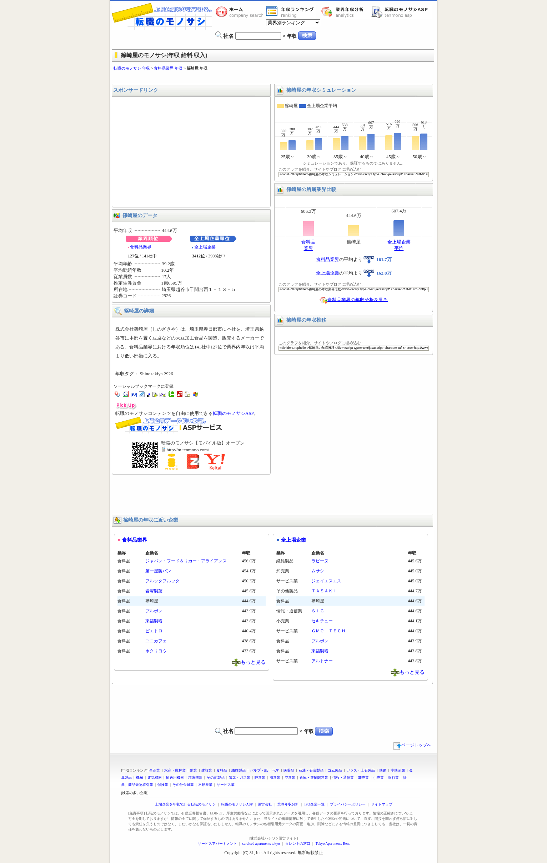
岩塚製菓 (153, 590)
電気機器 (154, 777)
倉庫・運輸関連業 (314, 777)
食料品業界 (140, 247)
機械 (139, 777)
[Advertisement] (273, 77)
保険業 (162, 785)
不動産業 (205, 785)
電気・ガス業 (239, 777)
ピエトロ (153, 630)
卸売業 (363, 777)
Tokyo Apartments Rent (333, 844)
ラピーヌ (319, 560)
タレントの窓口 (297, 844)
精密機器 (195, 777)
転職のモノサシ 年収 (132, 68)
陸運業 (260, 777)
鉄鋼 (382, 770)
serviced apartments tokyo (261, 844)
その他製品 (216, 777)
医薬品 (288, 770)
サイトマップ (381, 804)
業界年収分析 (346, 12)
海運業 (275, 777)
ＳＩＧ (317, 610)
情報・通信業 (343, 777)
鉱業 (193, 770)
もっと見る (253, 661)
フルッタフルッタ (162, 580)
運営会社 (265, 804)
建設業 (206, 770)
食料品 (221, 770)
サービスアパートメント (217, 844)
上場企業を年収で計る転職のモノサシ (185, 804)
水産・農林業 (175, 770)
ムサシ (317, 570)
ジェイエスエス (326, 580)
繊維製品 (238, 770)
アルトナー (322, 660)
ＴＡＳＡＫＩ (324, 590)
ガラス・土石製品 (360, 770)
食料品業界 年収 (168, 68)
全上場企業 (205, 247)
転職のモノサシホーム (241, 12)
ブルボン (153, 610)
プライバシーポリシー (348, 804)
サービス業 (226, 785)
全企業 (154, 770)
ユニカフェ (156, 640)
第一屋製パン (158, 570)
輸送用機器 (175, 777)
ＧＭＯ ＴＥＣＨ (328, 630)
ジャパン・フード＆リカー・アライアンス (186, 560)
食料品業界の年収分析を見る (357, 299)
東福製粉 (153, 620)
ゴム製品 (335, 770)
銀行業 (393, 777)
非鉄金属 (398, 770)
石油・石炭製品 (310, 770)
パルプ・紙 (259, 770)
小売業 (378, 777)
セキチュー (322, 620)
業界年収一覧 (291, 12)
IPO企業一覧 (314, 804)
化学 (275, 770)
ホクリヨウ (156, 650)
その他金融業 (183, 785)
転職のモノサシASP (401, 12)
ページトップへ (412, 745)
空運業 (290, 777)
